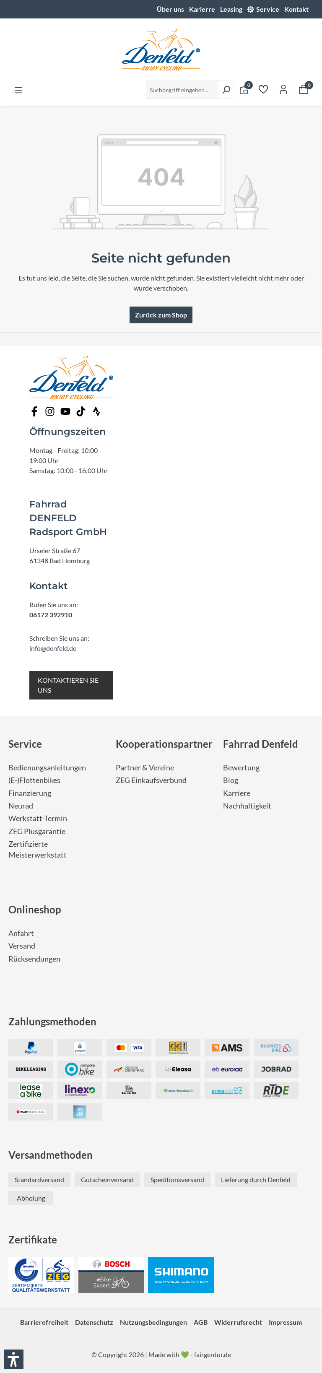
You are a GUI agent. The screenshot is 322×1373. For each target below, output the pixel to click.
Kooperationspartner (164, 744)
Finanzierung (29, 793)
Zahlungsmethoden (52, 1021)
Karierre (202, 9)
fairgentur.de (212, 1354)
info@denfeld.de (52, 648)
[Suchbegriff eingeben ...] (182, 90)
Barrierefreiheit (44, 1322)
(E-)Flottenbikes (34, 780)
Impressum (285, 1322)
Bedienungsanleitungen (47, 767)
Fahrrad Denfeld (260, 744)
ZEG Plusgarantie (36, 831)
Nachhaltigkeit (247, 805)
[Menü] (18, 89)
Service (267, 9)
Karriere (236, 793)
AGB (201, 1322)
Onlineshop (34, 909)
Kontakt (296, 9)
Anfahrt (21, 933)
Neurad (20, 805)
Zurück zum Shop (161, 315)
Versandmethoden (50, 1155)
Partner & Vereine (145, 767)
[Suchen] (226, 90)
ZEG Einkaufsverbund (151, 780)
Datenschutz (94, 1322)
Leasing (231, 9)
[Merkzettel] (263, 89)
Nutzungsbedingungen (153, 1322)
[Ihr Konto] (283, 89)
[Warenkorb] (303, 89)
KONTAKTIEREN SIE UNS (68, 685)
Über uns (170, 9)
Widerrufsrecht (238, 1322)
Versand (21, 945)
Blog (230, 780)
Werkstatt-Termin (37, 818)
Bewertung (241, 767)
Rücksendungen (34, 958)
